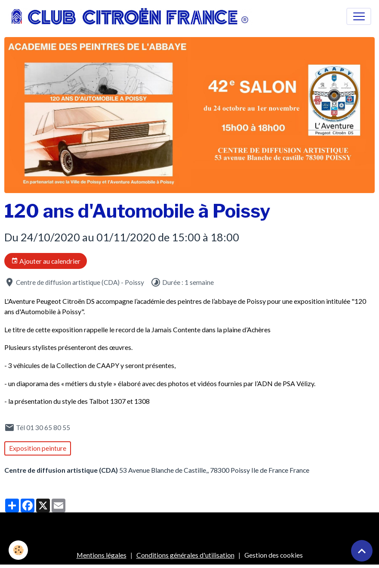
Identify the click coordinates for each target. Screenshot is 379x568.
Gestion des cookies (273, 555)
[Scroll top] (362, 551)
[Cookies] (18, 550)
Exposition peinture (37, 448)
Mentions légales (101, 555)
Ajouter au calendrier (45, 261)
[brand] (132, 16)
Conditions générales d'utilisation (185, 555)
